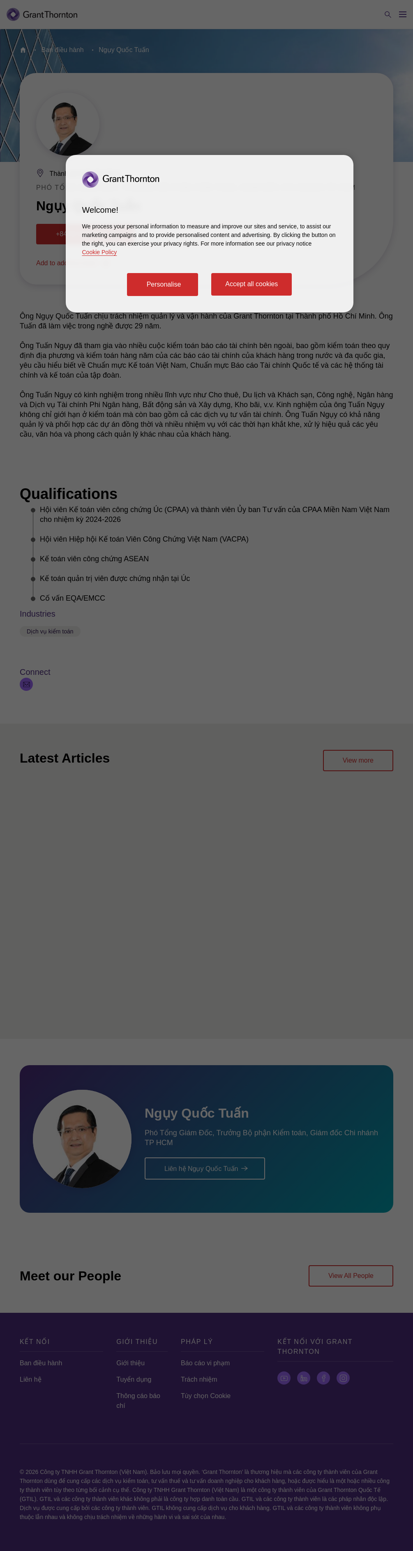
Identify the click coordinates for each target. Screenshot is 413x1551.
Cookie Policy (99, 252)
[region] (209, 233)
